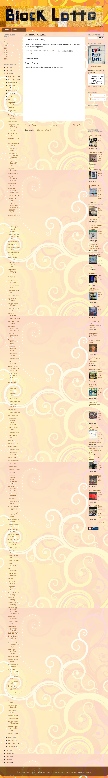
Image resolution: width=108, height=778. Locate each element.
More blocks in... (13, 443)
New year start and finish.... (100, 418)
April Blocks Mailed (12, 711)
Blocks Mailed (13, 656)
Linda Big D (93, 404)
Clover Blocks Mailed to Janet (13, 638)
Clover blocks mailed (12, 702)
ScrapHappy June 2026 (100, 159)
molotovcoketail (70, 772)
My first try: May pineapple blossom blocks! (13, 229)
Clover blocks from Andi (12, 354)
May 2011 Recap (11, 103)
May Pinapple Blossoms (13, 706)
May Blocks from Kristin (14, 248)
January (11, 746)
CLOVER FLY (13, 633)
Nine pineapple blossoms (13, 530)
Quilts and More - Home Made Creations (95, 229)
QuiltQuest (93, 247)
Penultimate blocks (12, 184)
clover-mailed (35, 54)
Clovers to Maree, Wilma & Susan (13, 688)
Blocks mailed (13, 715)
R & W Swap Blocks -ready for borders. (13, 205)
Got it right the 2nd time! (13, 282)
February (11, 743)
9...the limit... (12, 464)
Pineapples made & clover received (12, 421)
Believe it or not (13, 195)
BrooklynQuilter (95, 493)
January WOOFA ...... (100, 394)
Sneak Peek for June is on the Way (14, 236)
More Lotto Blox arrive (13, 535)
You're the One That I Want (100, 467)
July (10, 93)
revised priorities (94, 406)
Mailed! (10, 578)
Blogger (88, 772)
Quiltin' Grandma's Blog (95, 171)
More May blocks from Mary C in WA (13, 328)
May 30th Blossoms (12, 169)
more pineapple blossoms (13, 520)
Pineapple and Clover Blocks (13, 543)
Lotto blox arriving (11, 582)
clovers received (13, 220)
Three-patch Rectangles (13, 111)
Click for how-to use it (95, 88)
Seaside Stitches (95, 477)
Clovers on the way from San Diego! (13, 644)
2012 (6, 39)
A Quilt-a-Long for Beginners (13, 258)
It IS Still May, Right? (13, 211)
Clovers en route (14, 560)
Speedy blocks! (13, 539)
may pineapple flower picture (13, 722)
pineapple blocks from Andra (14, 216)
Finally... (11, 107)
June (10, 96)
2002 (6, 59)
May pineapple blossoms (13, 304)
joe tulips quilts (94, 412)
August (11, 90)
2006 (6, 52)
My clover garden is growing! (12, 488)
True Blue (99, 142)
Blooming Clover (14, 470)
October (11, 82)
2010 (6, 44)
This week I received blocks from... (13, 190)
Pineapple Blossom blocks (12, 348)
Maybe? (11, 440)
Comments (94, 101)
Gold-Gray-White (14, 318)
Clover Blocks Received (13, 405)
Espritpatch (93, 275)
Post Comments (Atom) (43, 130)
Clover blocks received (12, 362)
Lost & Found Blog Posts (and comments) (13, 376)
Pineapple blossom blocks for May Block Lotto (12, 479)
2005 (6, 54)
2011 (6, 41)
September (12, 85)
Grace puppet (100, 235)
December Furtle (100, 279)
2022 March (93, 337)
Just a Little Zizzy (95, 508)
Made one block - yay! (13, 253)
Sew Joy (92, 208)
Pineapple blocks (11, 551)
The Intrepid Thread (93, 430)
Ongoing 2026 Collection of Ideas (95, 249)
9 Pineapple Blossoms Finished (12, 628)
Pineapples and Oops (13, 309)
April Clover (12, 498)
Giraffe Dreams (94, 308)
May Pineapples (13, 241)
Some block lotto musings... (14, 594)
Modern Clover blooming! (13, 603)
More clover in (13, 223)
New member (12, 122)
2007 (6, 50)
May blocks (12, 410)
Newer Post (30, 125)
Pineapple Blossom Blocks (12, 588)
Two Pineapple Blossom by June (13, 728)
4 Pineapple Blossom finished (12, 651)
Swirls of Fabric (95, 256)
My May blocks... (14, 244)
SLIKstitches (93, 335)
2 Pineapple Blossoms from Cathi (12, 271)
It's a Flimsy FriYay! (100, 176)
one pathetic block (12, 383)
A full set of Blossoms (12, 574)
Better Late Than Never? (100, 377)
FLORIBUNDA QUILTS (94, 324)
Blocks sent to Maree (13, 660)
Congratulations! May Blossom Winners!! (13, 117)
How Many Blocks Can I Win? (13, 671)
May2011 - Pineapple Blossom (12, 178)
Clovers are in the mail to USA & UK (13, 508)
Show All (101, 524)
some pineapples (12, 569)
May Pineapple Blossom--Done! (13, 163)
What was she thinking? (13, 665)
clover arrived (12, 547)
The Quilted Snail (95, 154)
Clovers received (14, 402)
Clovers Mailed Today (13, 428)
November (12, 79)
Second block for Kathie (14, 502)
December (12, 76)
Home (7, 30)
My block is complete (12, 299)
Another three (13, 467)
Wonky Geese (13, 173)
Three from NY (13, 446)
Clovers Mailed (13, 398)
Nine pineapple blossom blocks (13, 515)
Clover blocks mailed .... (12, 697)
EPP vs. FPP (99, 481)
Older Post (78, 125)
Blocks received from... (13, 287)
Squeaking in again (12, 149)
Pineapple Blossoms (12, 617)
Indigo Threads (94, 371)
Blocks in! (11, 473)
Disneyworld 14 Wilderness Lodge (100, 514)
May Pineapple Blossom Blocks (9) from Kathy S (13, 610)
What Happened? (100, 296)
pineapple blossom (12, 277)
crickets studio (94, 450)
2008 (6, 48)
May (10, 99)
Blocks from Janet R (12, 199)
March (10, 740)
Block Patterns (19, 30)
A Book (99, 311)
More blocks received (12, 314)
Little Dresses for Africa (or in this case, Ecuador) (13, 156)
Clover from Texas (12, 394)
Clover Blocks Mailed (13, 677)
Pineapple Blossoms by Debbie (13, 335)
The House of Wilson (94, 461)
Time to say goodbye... (93, 365)
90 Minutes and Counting (13, 144)
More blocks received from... (12, 388)
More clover (12, 457)
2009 (6, 46)
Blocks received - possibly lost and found (13, 368)
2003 (6, 57)
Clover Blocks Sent (13, 436)
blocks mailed (13, 693)
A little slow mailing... (12, 599)
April (10, 737)
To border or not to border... (13, 322)
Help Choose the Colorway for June (14, 264)
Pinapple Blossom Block (12, 342)
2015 (8, 67)
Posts (92, 97)
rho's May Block (13, 296)
